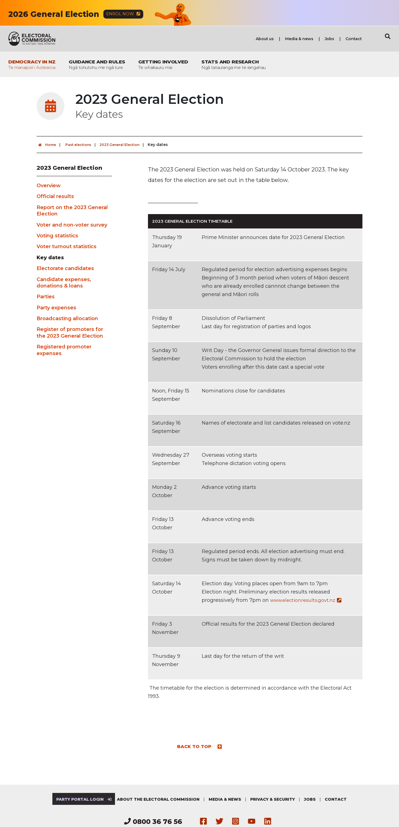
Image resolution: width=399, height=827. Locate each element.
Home (47, 144)
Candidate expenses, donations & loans (64, 283)
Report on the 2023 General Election (72, 211)
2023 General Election (127, 144)
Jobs (329, 39)
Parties (46, 297)
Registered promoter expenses (64, 350)
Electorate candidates (65, 269)
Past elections (82, 144)
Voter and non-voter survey (72, 225)
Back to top (199, 746)
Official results (55, 197)
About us (265, 39)
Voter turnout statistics (66, 247)
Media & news (299, 39)
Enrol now (127, 14)
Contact (354, 39)
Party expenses (56, 308)
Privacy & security (274, 799)
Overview (49, 186)
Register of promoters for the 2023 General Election (70, 333)
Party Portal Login (81, 799)
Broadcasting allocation (67, 319)
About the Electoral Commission (160, 799)
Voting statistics (57, 236)
